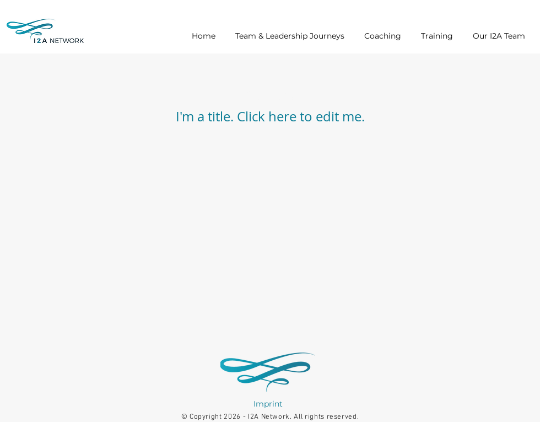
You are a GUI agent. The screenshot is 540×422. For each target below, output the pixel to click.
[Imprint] (268, 404)
